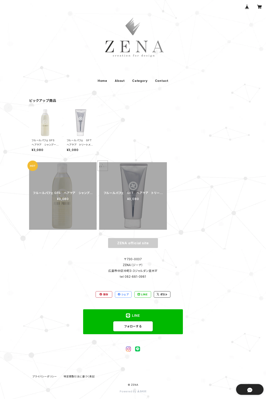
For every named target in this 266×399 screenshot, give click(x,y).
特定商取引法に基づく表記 (79, 376)
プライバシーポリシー (44, 376)
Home (102, 80)
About (120, 80)
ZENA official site (133, 243)
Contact (162, 80)
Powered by (133, 391)
